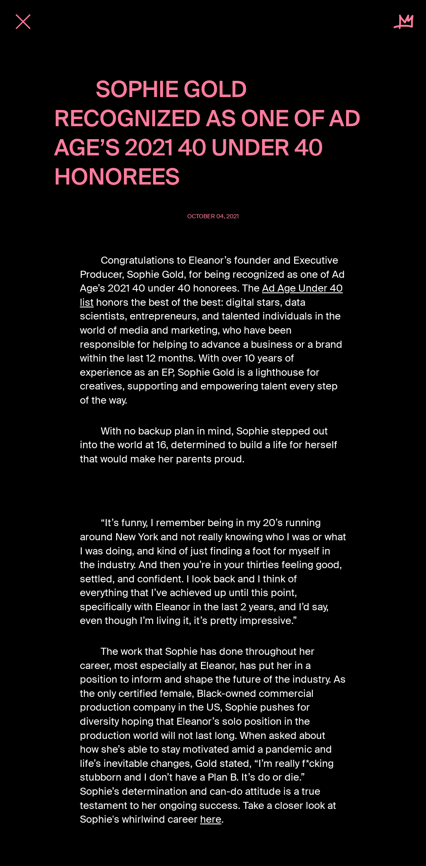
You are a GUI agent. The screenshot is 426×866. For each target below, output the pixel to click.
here (210, 819)
